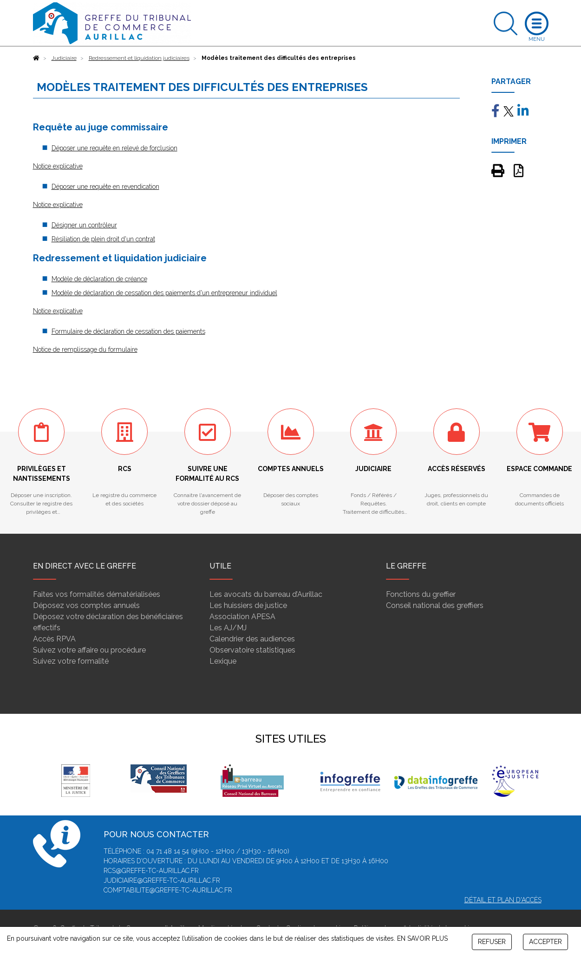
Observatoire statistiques (252, 650)
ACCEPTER (545, 941)
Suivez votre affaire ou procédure (89, 650)
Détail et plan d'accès (503, 900)
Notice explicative (58, 166)
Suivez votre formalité (71, 661)
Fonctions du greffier (421, 594)
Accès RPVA (54, 638)
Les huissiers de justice (248, 605)
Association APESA (242, 616)
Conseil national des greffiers (434, 605)
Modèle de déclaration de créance (99, 279)
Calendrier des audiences (252, 638)
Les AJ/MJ (228, 627)
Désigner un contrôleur (84, 225)
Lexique (222, 661)
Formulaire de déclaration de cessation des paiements (128, 331)
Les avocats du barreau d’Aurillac (265, 594)
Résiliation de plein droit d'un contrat (103, 239)
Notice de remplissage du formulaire (85, 349)
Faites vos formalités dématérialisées (96, 594)
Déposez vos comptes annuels (86, 605)
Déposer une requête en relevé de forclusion (114, 148)
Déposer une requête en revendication (105, 186)
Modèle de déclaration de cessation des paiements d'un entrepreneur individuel (164, 293)
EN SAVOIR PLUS (422, 938)
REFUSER (492, 941)
